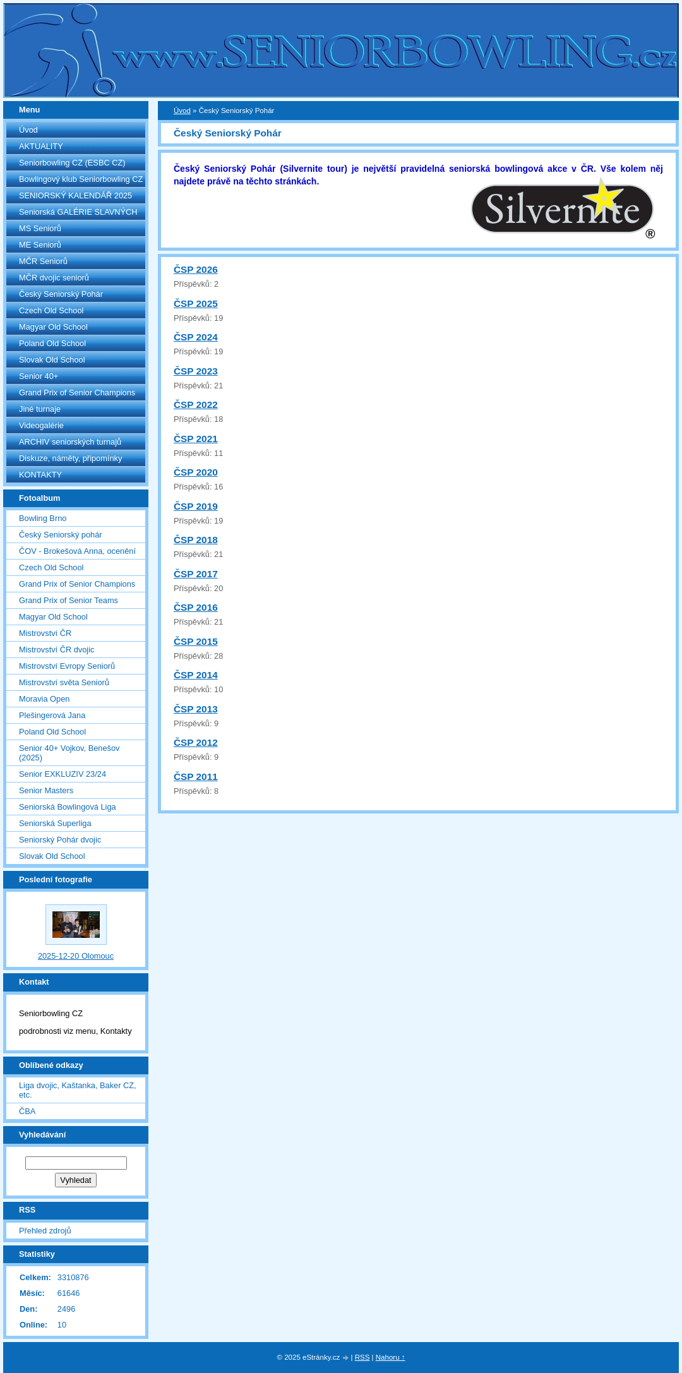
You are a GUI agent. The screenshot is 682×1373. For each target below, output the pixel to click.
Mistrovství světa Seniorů (64, 682)
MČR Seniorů (43, 261)
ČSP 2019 (196, 506)
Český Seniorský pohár (60, 534)
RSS (362, 1357)
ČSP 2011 (196, 776)
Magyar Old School (53, 327)
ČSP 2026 (196, 269)
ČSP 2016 (196, 607)
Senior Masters (46, 790)
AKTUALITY (41, 146)
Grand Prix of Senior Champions (77, 392)
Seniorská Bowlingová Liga (67, 807)
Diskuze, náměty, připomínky (70, 458)
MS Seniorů (40, 228)
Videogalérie (41, 425)
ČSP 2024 (196, 337)
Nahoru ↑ (390, 1357)
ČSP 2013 (196, 709)
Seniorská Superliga (55, 823)
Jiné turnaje (40, 409)
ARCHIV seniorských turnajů (70, 442)
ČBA (27, 1111)
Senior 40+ (38, 376)
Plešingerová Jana (52, 715)
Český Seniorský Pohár (61, 294)
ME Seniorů (40, 244)
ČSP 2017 (196, 573)
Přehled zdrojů (45, 1230)
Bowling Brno (42, 518)
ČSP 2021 (196, 438)
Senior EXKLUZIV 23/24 (62, 774)
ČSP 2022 (196, 404)
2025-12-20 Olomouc (76, 956)
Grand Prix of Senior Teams (68, 600)
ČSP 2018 (196, 539)
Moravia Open (44, 699)
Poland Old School (52, 343)
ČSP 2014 (196, 674)
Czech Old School (51, 310)
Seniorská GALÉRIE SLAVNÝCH (78, 212)
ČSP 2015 (196, 641)
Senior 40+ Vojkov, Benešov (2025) (69, 752)
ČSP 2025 (196, 303)
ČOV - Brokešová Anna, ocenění (77, 551)
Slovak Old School (52, 359)
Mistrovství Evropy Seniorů (67, 666)
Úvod (28, 130)
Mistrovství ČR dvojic (56, 649)
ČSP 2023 (196, 371)
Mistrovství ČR (45, 633)
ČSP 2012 (196, 742)
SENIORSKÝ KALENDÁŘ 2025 (75, 195)
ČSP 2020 (196, 472)
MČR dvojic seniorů (54, 277)
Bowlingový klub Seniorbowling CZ (81, 179)
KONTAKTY (40, 474)
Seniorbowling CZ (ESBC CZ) (72, 162)
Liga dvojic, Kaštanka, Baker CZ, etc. (77, 1090)
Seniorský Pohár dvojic (60, 839)
